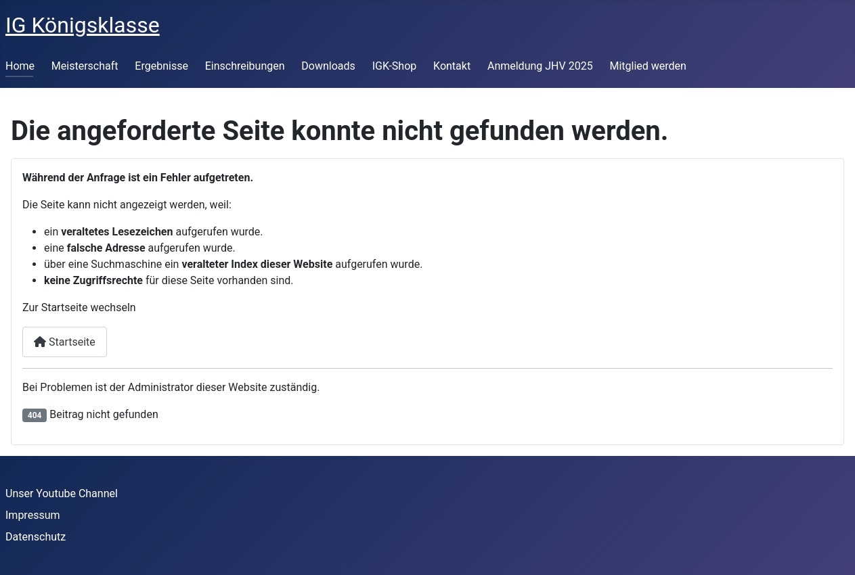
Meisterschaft (84, 66)
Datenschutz (35, 536)
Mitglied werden (647, 66)
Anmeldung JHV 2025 (540, 66)
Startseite (64, 342)
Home (20, 66)
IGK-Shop (394, 66)
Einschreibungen (245, 66)
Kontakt (451, 66)
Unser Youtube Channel (61, 493)
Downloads (328, 66)
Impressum (32, 515)
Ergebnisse (161, 66)
